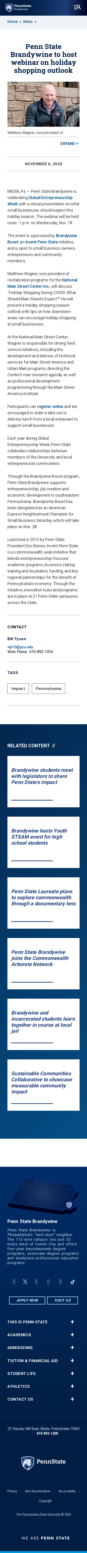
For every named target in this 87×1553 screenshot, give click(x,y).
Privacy (12, 1491)
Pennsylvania (48, 688)
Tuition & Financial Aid (32, 1361)
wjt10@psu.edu (20, 647)
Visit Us (63, 1300)
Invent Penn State (41, 241)
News (28, 21)
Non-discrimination (37, 1491)
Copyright (45, 1501)
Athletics (18, 1386)
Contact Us (20, 1399)
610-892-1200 (47, 1433)
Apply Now (27, 1300)
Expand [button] (68, 143)
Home (12, 21)
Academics (19, 1335)
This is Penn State (27, 1322)
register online (50, 406)
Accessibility (67, 1491)
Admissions (20, 1348)
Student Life (21, 1373)
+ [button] (72, 1322)
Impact (18, 688)
